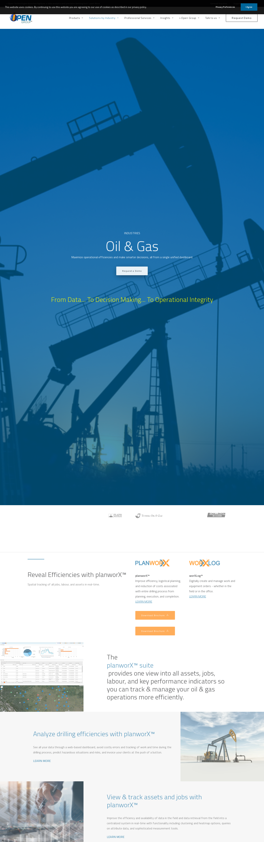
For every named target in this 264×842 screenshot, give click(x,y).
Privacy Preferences (225, 6)
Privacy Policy (158, 839)
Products (76, 18)
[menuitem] (77, 18)
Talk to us (212, 18)
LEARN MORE (42, 384)
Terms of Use (142, 839)
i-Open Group (189, 18)
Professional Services (139, 18)
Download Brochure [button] (155, 238)
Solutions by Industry (103, 18)
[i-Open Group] (18, 18)
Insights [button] (166, 18)
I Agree (249, 6)
